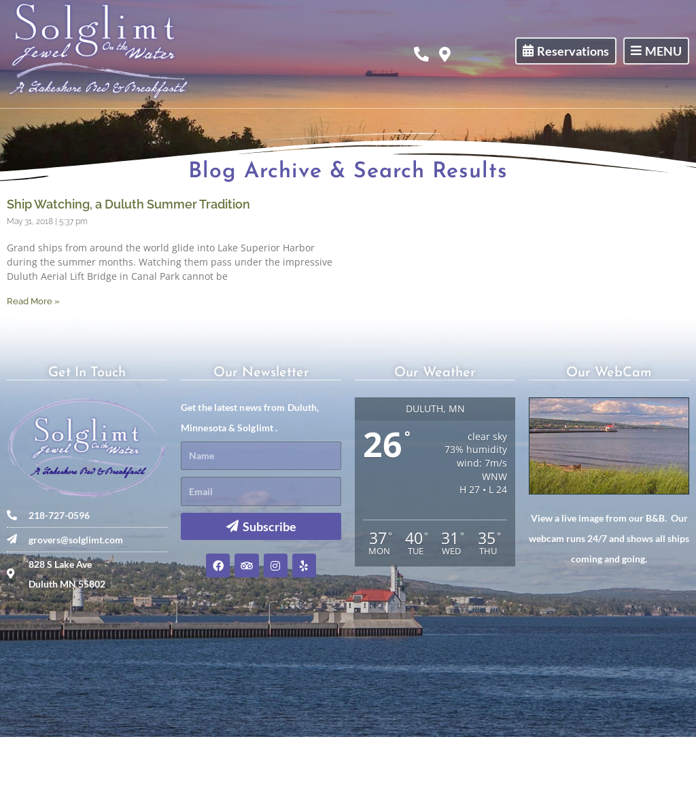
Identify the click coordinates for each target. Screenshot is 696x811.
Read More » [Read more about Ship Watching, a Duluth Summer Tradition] (33, 375)
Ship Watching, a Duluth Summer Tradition (128, 278)
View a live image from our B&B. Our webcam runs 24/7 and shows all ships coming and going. (609, 612)
